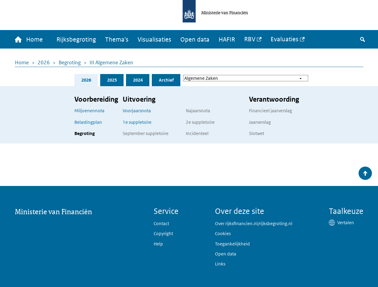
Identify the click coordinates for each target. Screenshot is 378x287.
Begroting (70, 62)
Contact (161, 223)
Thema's (116, 39)
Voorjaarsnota (137, 110)
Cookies (223, 233)
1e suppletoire (137, 122)
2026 (44, 62)
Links (220, 264)
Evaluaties (284, 39)
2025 (112, 80)
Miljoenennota (89, 110)
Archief (166, 80)
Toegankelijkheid (232, 244)
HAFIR (227, 39)
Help (158, 244)
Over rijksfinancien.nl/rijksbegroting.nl (253, 223)
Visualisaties (154, 39)
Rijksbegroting (76, 39)
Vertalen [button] (345, 222)
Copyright (163, 233)
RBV (249, 39)
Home (22, 62)
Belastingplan (88, 122)
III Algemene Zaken (111, 62)
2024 (138, 80)
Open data (194, 39)
